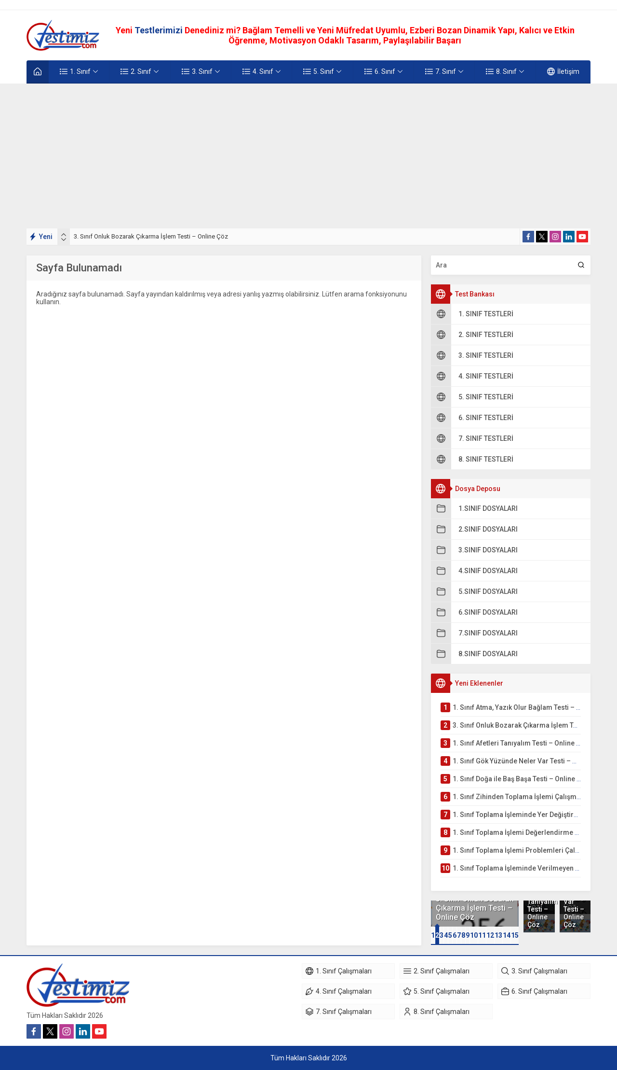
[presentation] (63, 234)
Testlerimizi (159, 30)
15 (515, 935)
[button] (433, 935)
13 (498, 935)
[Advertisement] (308, 156)
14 (506, 935)
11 (482, 935)
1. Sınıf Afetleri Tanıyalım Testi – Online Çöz (538, 905)
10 (474, 935)
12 (490, 935)
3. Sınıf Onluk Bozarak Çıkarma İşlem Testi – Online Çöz (151, 236)
